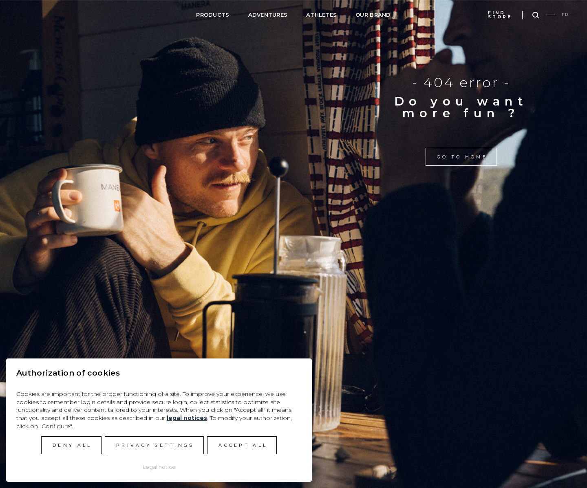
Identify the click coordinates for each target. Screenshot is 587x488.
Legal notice (159, 467)
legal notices (187, 418)
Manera (49, 13)
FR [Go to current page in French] (565, 15)
